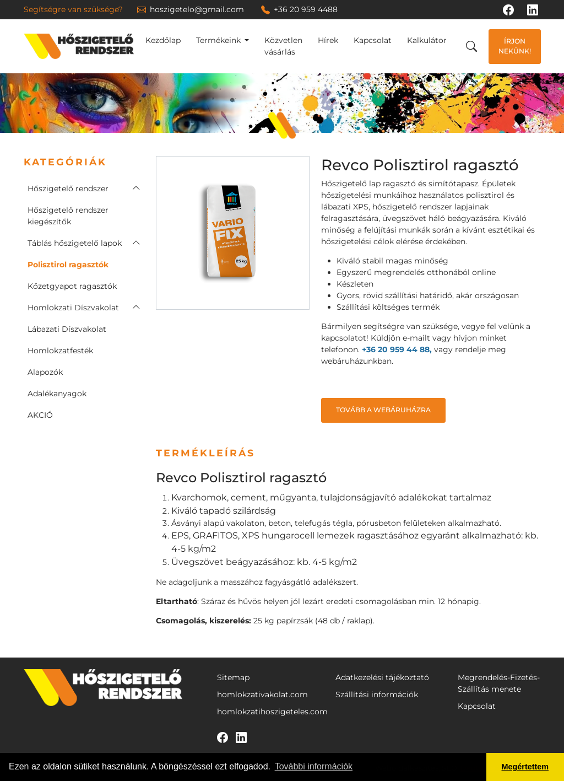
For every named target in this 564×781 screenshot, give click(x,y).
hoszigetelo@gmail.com (190, 9)
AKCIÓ (40, 415)
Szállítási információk (376, 694)
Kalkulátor (427, 40)
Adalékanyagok (57, 393)
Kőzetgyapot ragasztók (72, 286)
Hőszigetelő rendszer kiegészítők (68, 216)
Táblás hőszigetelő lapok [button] (75, 243)
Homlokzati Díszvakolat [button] (73, 308)
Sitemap (233, 677)
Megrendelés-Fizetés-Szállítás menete (499, 683)
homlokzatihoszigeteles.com (272, 712)
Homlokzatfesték (60, 351)
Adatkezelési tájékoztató (382, 677)
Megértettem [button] (525, 766)
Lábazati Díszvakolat (67, 329)
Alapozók (45, 372)
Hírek (328, 40)
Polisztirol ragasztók (68, 265)
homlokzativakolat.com (262, 694)
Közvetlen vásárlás (283, 46)
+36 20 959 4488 (299, 9)
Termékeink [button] (219, 40)
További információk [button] (313, 766)
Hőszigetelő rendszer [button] (68, 188)
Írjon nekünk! (514, 46)
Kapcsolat (373, 40)
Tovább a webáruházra (383, 410)
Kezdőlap (163, 40)
